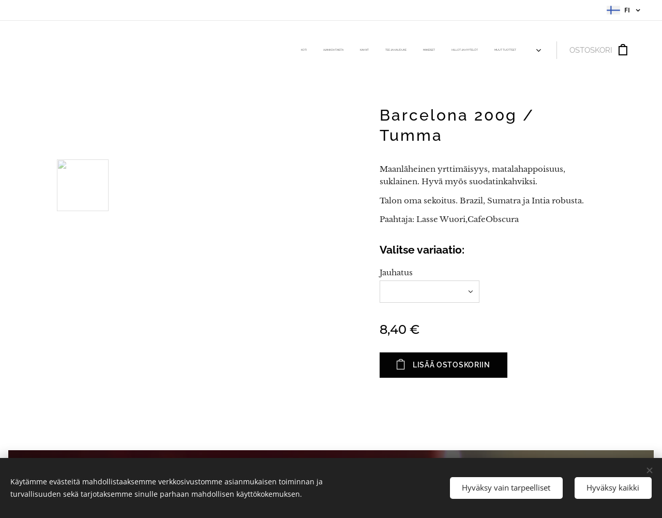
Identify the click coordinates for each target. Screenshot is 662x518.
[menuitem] (424, 50)
